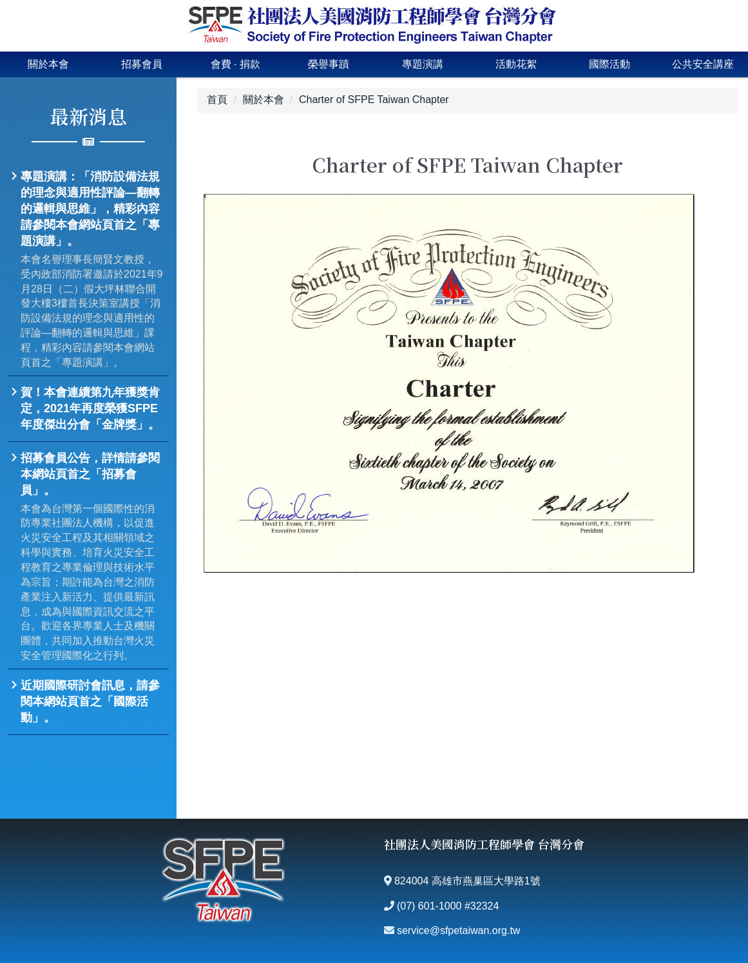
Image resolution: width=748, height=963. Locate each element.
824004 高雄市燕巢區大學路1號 (467, 880)
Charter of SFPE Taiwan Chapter (374, 99)
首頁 (217, 99)
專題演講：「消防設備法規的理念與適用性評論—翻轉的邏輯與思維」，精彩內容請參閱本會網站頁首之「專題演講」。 (90, 208)
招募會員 (141, 64)
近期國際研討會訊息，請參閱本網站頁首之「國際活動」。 (90, 701)
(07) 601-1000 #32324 (448, 906)
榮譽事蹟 (328, 64)
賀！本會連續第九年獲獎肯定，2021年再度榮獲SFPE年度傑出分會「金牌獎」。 (90, 408)
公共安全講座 (703, 64)
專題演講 (422, 64)
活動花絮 (516, 64)
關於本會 (48, 64)
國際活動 (609, 64)
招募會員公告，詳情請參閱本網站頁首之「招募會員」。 (90, 474)
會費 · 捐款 (235, 64)
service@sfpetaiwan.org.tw (458, 930)
